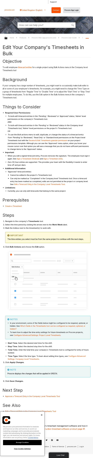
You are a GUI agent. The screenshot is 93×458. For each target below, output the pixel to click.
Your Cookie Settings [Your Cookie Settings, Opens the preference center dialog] (22, 449)
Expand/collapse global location (87, 37)
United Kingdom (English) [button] (32, 10)
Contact (56, 10)
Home (12, 38)
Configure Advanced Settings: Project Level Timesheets (37, 335)
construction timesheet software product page (62, 429)
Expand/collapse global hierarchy (7, 38)
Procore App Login (72, 10)
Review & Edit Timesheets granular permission (48, 140)
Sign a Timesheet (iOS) (53, 159)
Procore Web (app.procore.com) (44, 38)
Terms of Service (58, 446)
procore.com (10, 10)
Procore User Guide (69, 38)
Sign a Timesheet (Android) (28, 159)
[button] (73, 25)
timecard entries (25, 67)
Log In (81, 446)
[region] (22, 433)
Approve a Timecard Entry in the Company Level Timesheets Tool (32, 396)
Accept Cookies (22, 442)
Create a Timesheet (13, 206)
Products (23, 38)
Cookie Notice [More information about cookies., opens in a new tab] (33, 437)
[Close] (41, 415)
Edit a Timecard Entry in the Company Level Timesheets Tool (39, 184)
